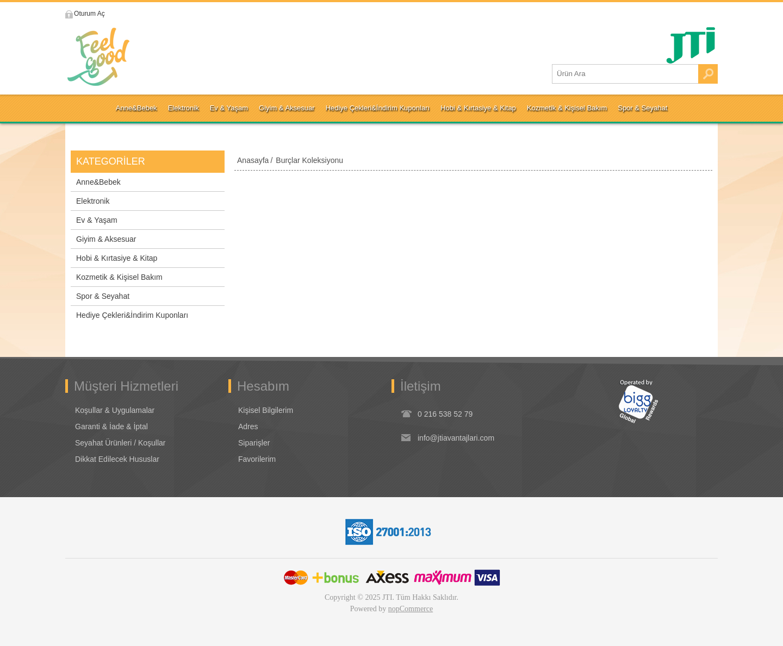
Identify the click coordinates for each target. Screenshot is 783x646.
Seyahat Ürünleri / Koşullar (120, 442)
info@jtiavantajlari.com (456, 438)
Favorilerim (257, 459)
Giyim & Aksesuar (106, 239)
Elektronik (92, 201)
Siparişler (254, 442)
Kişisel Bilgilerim (265, 410)
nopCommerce (410, 609)
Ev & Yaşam (96, 220)
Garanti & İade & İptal (111, 426)
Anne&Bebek (98, 182)
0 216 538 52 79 (445, 414)
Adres (248, 426)
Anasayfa (253, 160)
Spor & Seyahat (102, 296)
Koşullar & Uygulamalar (114, 410)
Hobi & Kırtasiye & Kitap (116, 258)
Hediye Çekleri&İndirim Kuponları (132, 315)
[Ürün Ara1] (625, 74)
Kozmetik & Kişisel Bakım (119, 277)
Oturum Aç (93, 13)
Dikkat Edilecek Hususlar (117, 459)
